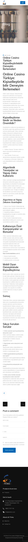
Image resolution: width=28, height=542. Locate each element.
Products (6, 492)
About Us (6, 521)
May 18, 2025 (8, 55)
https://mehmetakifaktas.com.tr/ (11, 253)
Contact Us (7, 524)
